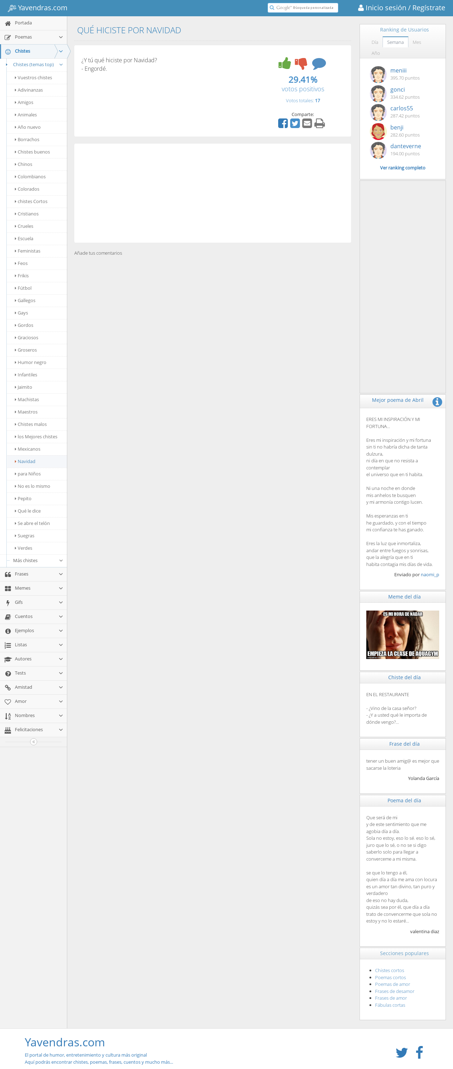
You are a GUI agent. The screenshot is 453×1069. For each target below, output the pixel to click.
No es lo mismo (32, 486)
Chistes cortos (389, 970)
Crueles (24, 226)
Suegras (24, 535)
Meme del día (404, 596)
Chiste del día (404, 677)
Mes (417, 42)
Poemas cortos (390, 977)
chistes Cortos (31, 201)
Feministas (27, 251)
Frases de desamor (394, 991)
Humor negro (30, 362)
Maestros (26, 412)
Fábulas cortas (390, 1005)
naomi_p (430, 574)
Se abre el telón (32, 523)
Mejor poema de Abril (398, 400)
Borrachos (27, 139)
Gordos (24, 325)
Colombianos (30, 176)
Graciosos (26, 337)
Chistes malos (31, 424)
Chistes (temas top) (33, 64)
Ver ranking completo (402, 167)
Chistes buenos (32, 152)
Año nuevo (28, 127)
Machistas (27, 399)
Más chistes (38, 560)
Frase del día (404, 743)
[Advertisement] (212, 193)
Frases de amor (391, 998)
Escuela (24, 238)
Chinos (23, 164)
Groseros (26, 350)
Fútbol (23, 288)
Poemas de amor (392, 984)
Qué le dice (28, 511)
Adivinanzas (29, 90)
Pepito (23, 498)
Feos (21, 263)
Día (375, 42)
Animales (26, 114)
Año (376, 53)
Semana (395, 42)
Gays (21, 313)
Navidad (25, 461)
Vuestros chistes (33, 77)
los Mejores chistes (36, 436)
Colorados (27, 189)
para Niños (28, 473)
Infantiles (26, 374)
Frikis (22, 275)
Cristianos (27, 213)
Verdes (23, 548)
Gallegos (25, 300)
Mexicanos (27, 449)
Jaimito (23, 387)
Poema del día (404, 800)
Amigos (24, 102)
